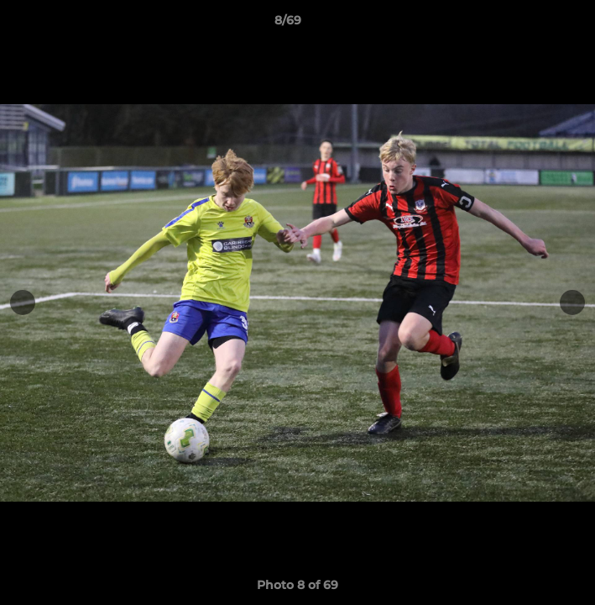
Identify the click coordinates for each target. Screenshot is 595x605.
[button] (535, 24)
